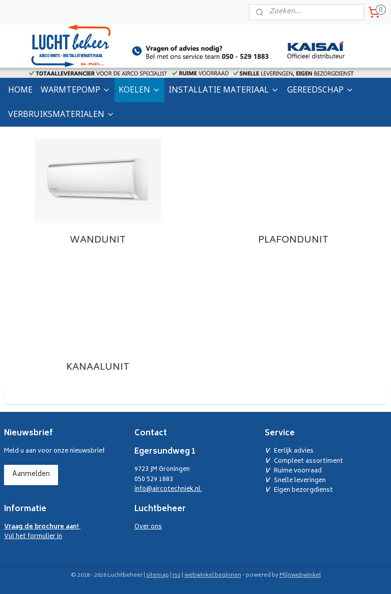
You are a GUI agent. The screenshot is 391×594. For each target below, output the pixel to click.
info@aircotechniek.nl (168, 489)
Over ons (148, 527)
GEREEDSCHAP (320, 89)
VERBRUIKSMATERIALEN (61, 114)
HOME (20, 89)
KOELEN (139, 89)
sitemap (157, 575)
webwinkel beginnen (212, 575)
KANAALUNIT (97, 368)
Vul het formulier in (42, 532)
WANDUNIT (98, 240)
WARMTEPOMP (75, 89)
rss (177, 575)
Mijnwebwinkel (300, 575)
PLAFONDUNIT (293, 240)
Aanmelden (31, 475)
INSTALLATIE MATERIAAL (224, 89)
